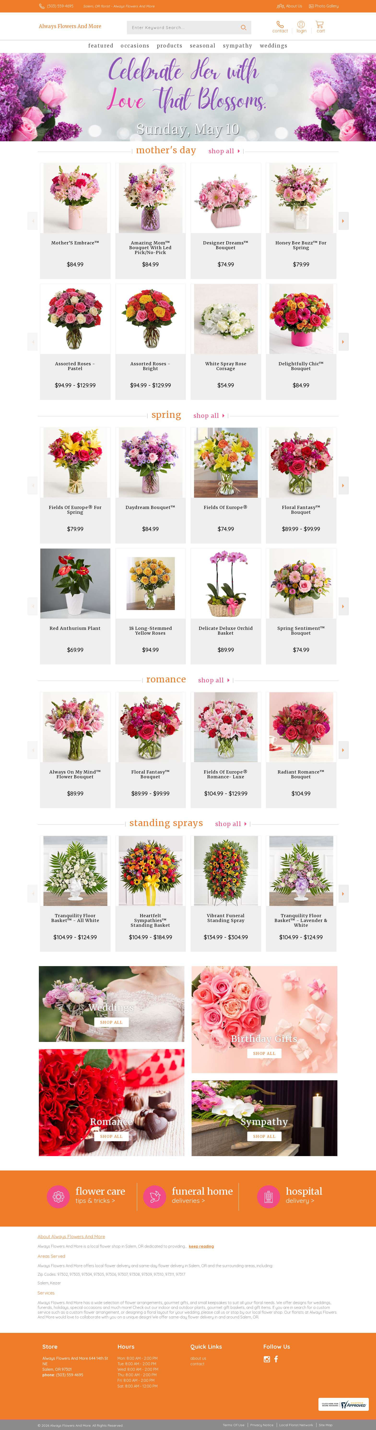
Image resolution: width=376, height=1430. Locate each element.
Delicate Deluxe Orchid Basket (226, 631)
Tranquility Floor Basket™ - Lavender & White (301, 920)
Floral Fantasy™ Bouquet (301, 510)
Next (344, 221)
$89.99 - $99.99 (301, 528)
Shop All (222, 151)
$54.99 (225, 385)
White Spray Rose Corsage (226, 366)
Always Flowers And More (70, 26)
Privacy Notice (261, 1425)
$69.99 (75, 649)
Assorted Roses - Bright (150, 366)
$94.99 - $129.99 (75, 385)
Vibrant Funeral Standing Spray (226, 918)
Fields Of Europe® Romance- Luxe (226, 774)
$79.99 (301, 264)
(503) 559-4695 (60, 6)
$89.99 (226, 649)
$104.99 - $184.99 (150, 937)
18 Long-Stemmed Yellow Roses (150, 631)
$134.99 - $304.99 (226, 937)
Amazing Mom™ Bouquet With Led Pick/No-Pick (150, 247)
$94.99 (150, 649)
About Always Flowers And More (71, 1236)
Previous (32, 221)
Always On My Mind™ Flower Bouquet (75, 774)
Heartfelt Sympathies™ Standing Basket (150, 920)
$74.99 (226, 264)
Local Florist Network (296, 1425)
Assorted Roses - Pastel (75, 366)
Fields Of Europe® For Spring (75, 510)
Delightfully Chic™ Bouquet (301, 366)
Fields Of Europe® (226, 507)
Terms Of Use (233, 1425)
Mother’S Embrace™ (75, 243)
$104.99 (301, 793)
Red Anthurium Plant (75, 628)
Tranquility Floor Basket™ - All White (75, 918)
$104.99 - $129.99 (225, 793)
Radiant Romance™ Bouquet (301, 774)
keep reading (201, 1246)
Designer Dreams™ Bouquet (225, 245)
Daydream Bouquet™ (150, 507)
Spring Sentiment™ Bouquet (301, 631)
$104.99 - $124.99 (75, 937)
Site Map (326, 1425)
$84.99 (75, 264)
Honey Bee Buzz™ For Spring (301, 245)
